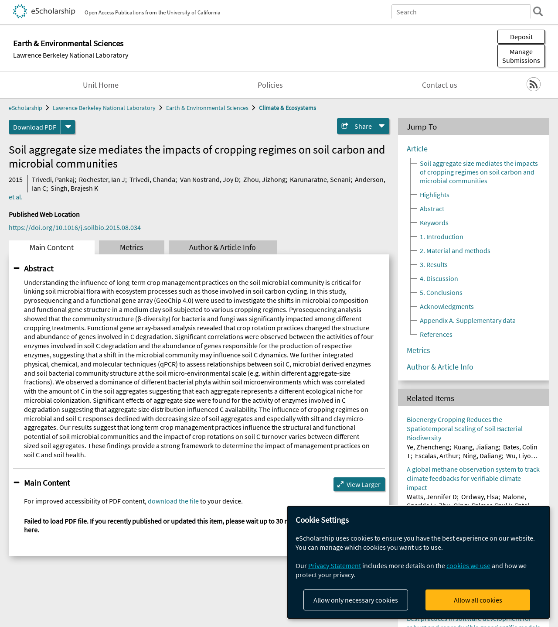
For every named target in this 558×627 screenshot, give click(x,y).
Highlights (434, 194)
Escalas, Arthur (437, 455)
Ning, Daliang (482, 455)
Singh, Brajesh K (74, 188)
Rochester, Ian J (102, 179)
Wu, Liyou (520, 455)
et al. (16, 196)
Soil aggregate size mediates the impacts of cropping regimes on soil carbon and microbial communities (479, 172)
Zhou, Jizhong (264, 179)
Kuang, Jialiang (476, 446)
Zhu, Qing (453, 505)
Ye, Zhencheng (428, 446)
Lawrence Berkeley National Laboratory (70, 55)
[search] (538, 11)
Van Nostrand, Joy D (209, 179)
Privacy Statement (334, 565)
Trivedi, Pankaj (53, 179)
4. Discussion (439, 278)
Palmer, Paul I (491, 505)
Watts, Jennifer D (432, 496)
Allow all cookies (478, 600)
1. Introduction (441, 236)
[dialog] (418, 562)
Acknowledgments (447, 306)
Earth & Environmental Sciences (207, 108)
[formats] (68, 127)
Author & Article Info (222, 247)
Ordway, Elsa (479, 496)
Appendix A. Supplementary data (468, 320)
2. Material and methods (455, 250)
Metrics (131, 247)
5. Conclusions (441, 292)
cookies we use (468, 565)
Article (417, 149)
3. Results (434, 264)
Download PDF (34, 127)
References (436, 334)
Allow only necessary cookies (355, 600)
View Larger (364, 484)
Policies (270, 85)
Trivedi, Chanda (152, 179)
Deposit (521, 36)
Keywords (434, 222)
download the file (173, 501)
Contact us (439, 85)
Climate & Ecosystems (287, 108)
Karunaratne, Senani (320, 179)
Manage (521, 56)
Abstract (38, 268)
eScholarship (25, 108)
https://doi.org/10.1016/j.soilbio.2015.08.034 (75, 227)
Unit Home (101, 85)
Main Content (52, 247)
